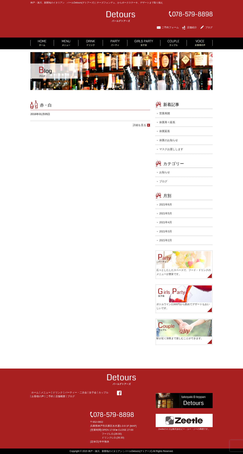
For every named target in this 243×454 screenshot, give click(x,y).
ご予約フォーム (170, 27)
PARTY (115, 43)
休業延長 (164, 131)
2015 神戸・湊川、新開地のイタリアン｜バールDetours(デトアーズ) (117, 451)
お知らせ (164, 172)
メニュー (46, 392)
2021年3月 (165, 231)
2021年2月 (165, 240)
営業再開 (164, 113)
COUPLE (173, 43)
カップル (103, 392)
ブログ (209, 27)
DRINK (90, 43)
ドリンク (58, 392)
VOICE (200, 43)
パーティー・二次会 (76, 392)
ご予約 (49, 396)
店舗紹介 (192, 27)
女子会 (92, 392)
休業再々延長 (167, 122)
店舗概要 (60, 396)
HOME (42, 43)
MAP (133, 425)
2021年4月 (165, 222)
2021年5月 (165, 213)
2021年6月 (165, 204)
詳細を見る (139, 125)
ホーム (35, 392)
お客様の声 (38, 396)
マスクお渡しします (171, 149)
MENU (66, 43)
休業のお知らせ (168, 140)
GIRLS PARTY (143, 43)
